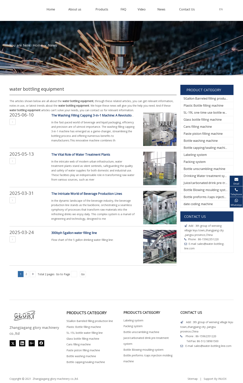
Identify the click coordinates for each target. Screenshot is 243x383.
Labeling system (195, 155)
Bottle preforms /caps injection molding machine (208, 197)
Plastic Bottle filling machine (203, 105)
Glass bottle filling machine (203, 119)
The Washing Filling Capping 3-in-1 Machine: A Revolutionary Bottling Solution (107, 115)
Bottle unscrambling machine (204, 169)
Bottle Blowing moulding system (207, 190)
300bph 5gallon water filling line (74, 233)
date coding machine (198, 204)
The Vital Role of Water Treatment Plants (80, 154)
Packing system (195, 162)
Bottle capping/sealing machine (206, 148)
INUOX (222, 379)
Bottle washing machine (201, 141)
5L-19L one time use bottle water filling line (208, 112)
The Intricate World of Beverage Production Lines (86, 194)
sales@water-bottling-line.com (212, 346)
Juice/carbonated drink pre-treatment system (208, 183)
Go (83, 274)
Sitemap (193, 379)
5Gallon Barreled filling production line (208, 98)
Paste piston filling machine (203, 134)
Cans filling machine (198, 126)
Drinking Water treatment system (208, 176)
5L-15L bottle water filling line (84, 333)
